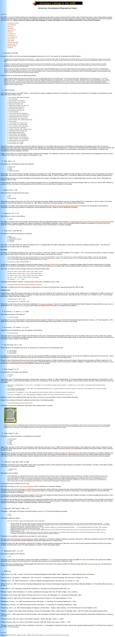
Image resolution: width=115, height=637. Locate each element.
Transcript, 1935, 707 (12, 44)
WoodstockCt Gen (11, 45)
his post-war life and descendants (100, 221)
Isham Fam (10, 31)
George (108, 223)
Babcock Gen (10, 28)
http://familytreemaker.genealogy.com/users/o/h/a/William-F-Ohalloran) (25, 284)
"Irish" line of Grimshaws (26, 486)
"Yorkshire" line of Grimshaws (21, 305)
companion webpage (46, 304)
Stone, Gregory (11, 38)
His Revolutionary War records (78, 221)
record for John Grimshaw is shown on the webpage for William (19, 361)
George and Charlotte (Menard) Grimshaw (64, 206)
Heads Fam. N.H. (11, 30)
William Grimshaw (32, 490)
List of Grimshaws (11, 24)
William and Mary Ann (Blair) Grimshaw (66, 453)
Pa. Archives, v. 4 (11, 35)
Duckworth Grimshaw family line (23, 539)
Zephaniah (99, 223)
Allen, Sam (10, 26)
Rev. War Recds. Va (12, 37)
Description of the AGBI (13, 23)
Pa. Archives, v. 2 (11, 33)
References (10, 47)
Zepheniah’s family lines (51, 264)
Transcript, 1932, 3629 (12, 42)
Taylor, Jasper (10, 40)
